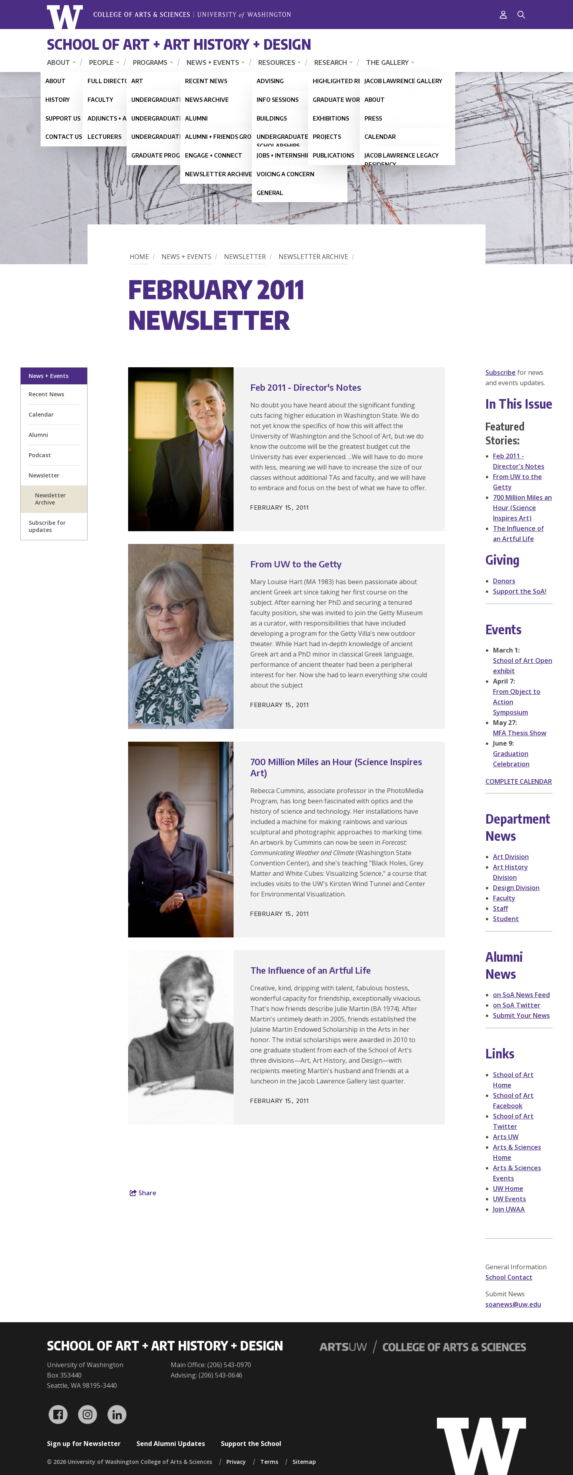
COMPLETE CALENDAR (518, 781)
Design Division (516, 887)
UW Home (508, 1188)
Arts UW (505, 1136)
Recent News (46, 394)
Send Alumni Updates (170, 1443)
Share (143, 1193)
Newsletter (245, 256)
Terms (269, 1461)
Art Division (511, 856)
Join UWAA (509, 1209)
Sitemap (304, 1461)
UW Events (509, 1198)
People (101, 62)
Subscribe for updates (47, 526)
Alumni (38, 434)
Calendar (41, 414)
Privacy (236, 1461)
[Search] (521, 14)
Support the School (251, 1443)
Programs (150, 62)
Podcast (40, 455)
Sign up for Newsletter (84, 1443)
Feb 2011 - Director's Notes (305, 387)
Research (330, 62)
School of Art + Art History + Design (179, 44)
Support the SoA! (519, 591)
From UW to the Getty (295, 563)
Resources (276, 62)
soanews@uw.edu (513, 1304)
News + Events (213, 62)
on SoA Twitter (516, 1005)
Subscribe (500, 372)
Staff (500, 908)
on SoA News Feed (521, 994)
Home (139, 256)
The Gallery (387, 62)
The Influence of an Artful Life (310, 970)
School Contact (508, 1277)
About (58, 62)
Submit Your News (521, 1015)
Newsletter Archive (313, 256)
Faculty (504, 898)
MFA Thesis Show (519, 733)
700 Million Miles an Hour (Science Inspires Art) (522, 507)
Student (506, 918)
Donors (504, 581)
